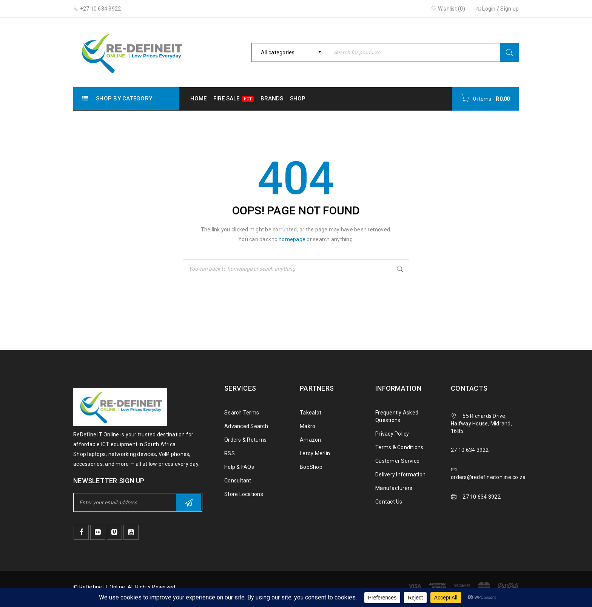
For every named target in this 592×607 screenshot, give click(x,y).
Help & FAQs (239, 467)
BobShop (311, 467)
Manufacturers (393, 488)
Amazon (310, 440)
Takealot (310, 413)
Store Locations (243, 494)
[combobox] (288, 52)
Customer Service (397, 461)
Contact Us (388, 502)
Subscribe (189, 503)
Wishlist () (448, 9)
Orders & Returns (245, 440)
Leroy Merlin (315, 453)
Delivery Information (400, 474)
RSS (229, 453)
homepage (292, 239)
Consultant (237, 481)
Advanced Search (246, 426)
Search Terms (241, 413)
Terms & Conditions (399, 447)
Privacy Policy (392, 434)
